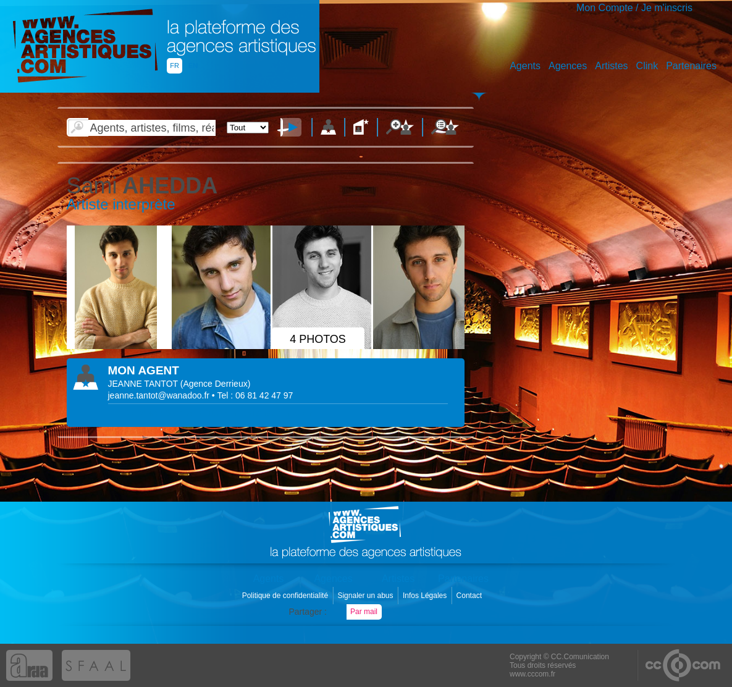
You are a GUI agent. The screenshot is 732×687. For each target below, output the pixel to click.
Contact (470, 595)
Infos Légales (426, 595)
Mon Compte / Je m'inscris (634, 7)
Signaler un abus (366, 595)
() (215, 384)
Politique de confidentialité (286, 595)
